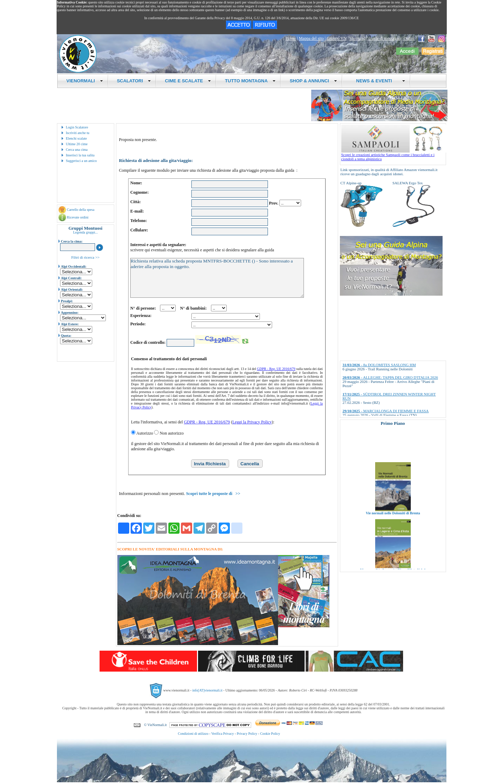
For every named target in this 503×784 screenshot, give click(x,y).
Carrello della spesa (80, 210)
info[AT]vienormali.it (207, 690)
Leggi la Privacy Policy (252, 422)
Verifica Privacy (222, 733)
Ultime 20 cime (77, 144)
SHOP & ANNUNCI (313, 80)
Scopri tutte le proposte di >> (213, 493)
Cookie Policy (270, 733)
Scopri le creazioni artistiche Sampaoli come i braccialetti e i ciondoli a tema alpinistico (393, 155)
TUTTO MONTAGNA (250, 80)
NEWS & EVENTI (378, 80)
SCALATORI (134, 80)
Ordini (408, 38)
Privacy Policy (247, 733)
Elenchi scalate (76, 138)
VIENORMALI (84, 80)
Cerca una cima (77, 149)
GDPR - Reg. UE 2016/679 (276, 369)
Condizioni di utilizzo (193, 733)
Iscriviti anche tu (77, 133)
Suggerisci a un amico (81, 161)
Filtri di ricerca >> (85, 257)
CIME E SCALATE (188, 80)
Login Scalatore (77, 127)
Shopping (357, 38)
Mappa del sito (311, 38)
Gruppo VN (337, 38)
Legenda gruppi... (85, 232)
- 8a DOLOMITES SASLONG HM (379, 365)
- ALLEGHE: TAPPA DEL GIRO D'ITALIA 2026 (390, 377)
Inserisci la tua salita (80, 155)
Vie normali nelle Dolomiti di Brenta (393, 521)
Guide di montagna (385, 38)
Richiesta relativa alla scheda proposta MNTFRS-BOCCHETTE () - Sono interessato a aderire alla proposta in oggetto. (217, 278)
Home (291, 38)
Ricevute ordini (77, 217)
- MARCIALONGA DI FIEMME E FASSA (386, 411)
